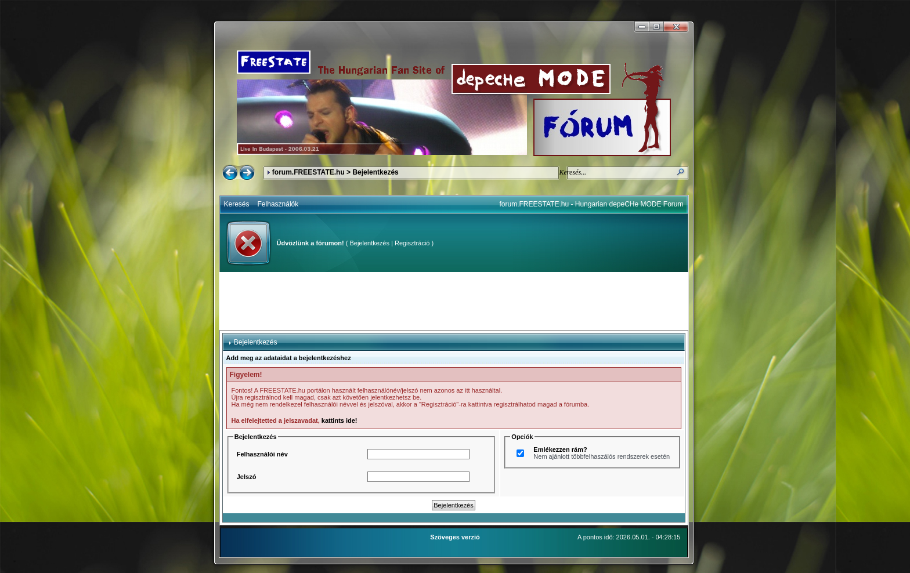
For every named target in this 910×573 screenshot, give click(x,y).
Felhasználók (278, 204)
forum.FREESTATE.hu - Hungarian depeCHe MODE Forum (592, 204)
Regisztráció (412, 243)
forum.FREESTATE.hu (308, 172)
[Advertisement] (454, 301)
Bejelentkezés (369, 243)
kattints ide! (340, 420)
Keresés (237, 204)
